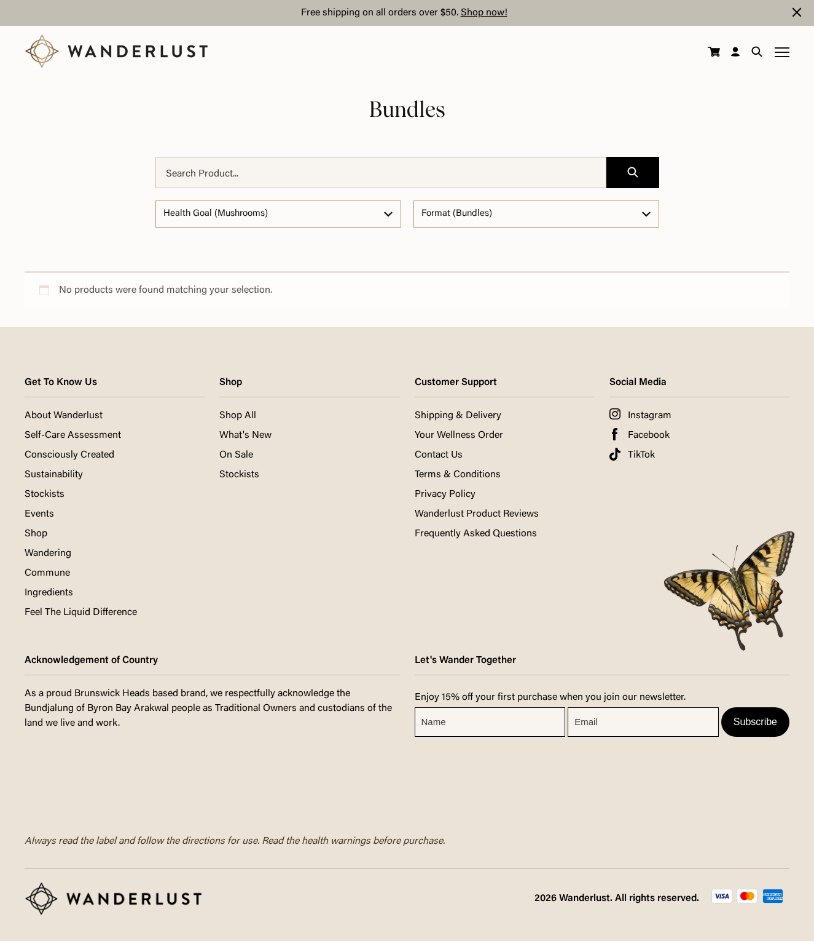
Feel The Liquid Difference (81, 612)
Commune (47, 573)
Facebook (649, 435)
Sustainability (54, 475)
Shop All (237, 416)
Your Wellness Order (459, 435)
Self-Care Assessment (73, 435)
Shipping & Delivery (458, 416)
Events (39, 514)
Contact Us (439, 455)
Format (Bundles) (456, 213)
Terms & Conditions (458, 475)
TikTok (641, 455)
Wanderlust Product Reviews (477, 514)
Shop (36, 534)
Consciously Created (69, 455)
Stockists (45, 494)
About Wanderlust (64, 416)
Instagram (649, 416)
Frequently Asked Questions (476, 534)
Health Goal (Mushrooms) (215, 213)
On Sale (236, 455)
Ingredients (49, 593)
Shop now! (484, 13)
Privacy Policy (445, 494)
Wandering (48, 553)
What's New (245, 435)
